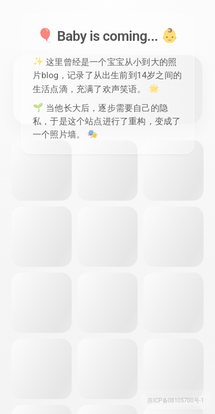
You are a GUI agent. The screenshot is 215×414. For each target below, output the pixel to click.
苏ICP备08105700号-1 (175, 400)
